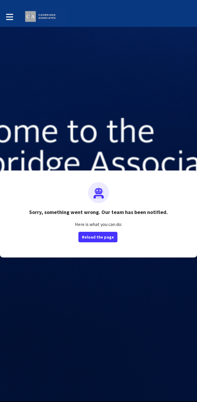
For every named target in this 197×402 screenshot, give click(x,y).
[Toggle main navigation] (9, 16)
